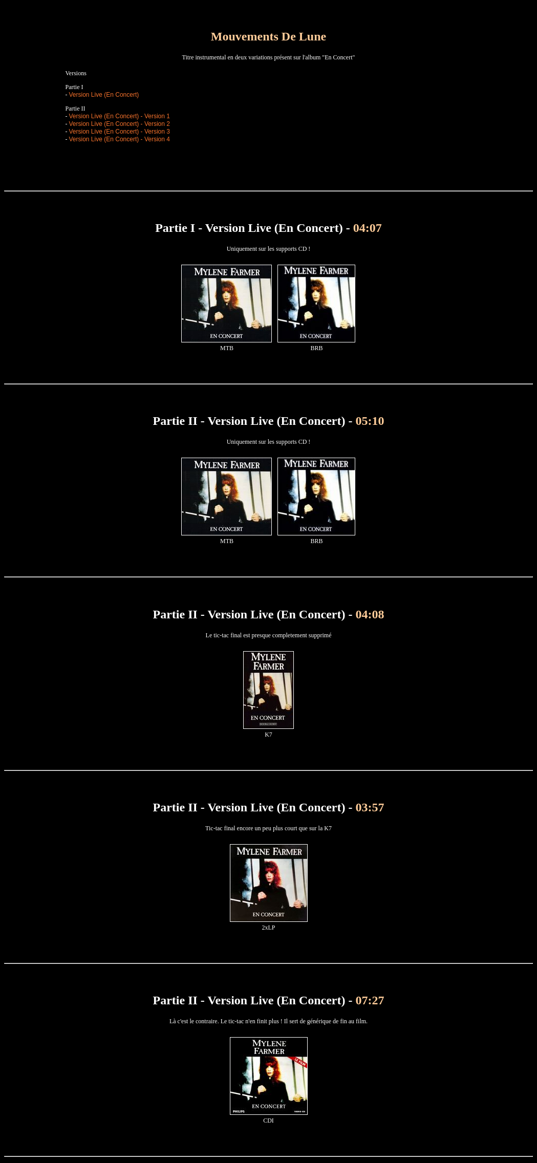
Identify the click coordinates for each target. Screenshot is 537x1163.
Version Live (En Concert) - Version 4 (119, 139)
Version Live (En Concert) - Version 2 (119, 123)
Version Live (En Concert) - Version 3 (119, 131)
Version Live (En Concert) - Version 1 (119, 116)
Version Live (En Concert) (104, 94)
